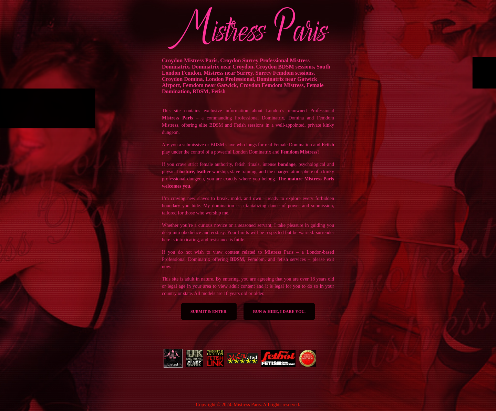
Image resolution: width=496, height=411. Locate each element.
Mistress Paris (177, 117)
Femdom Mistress (298, 152)
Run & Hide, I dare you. (279, 311)
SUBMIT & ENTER (208, 311)
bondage (287, 164)
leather (203, 171)
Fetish (327, 144)
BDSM (237, 259)
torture (186, 171)
